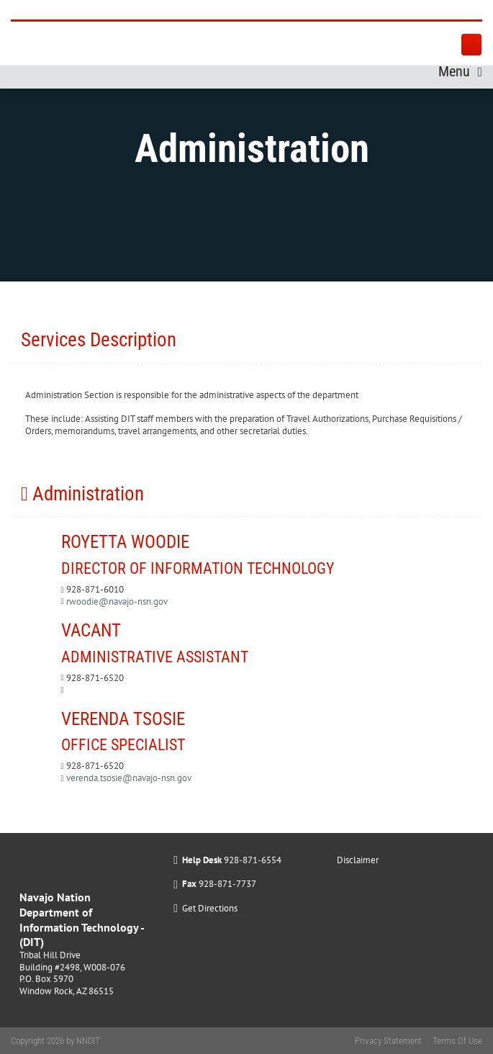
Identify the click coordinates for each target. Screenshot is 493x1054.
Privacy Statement (388, 1040)
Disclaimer (358, 860)
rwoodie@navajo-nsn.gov (117, 601)
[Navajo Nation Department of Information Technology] (130, 10)
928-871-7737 (227, 884)
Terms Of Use (457, 1040)
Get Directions (210, 908)
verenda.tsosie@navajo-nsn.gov (128, 778)
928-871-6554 (252, 860)
